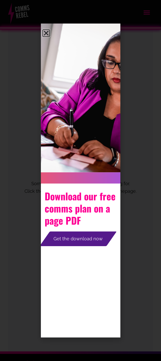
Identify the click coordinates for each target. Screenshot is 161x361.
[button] (46, 33)
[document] (80, 180)
